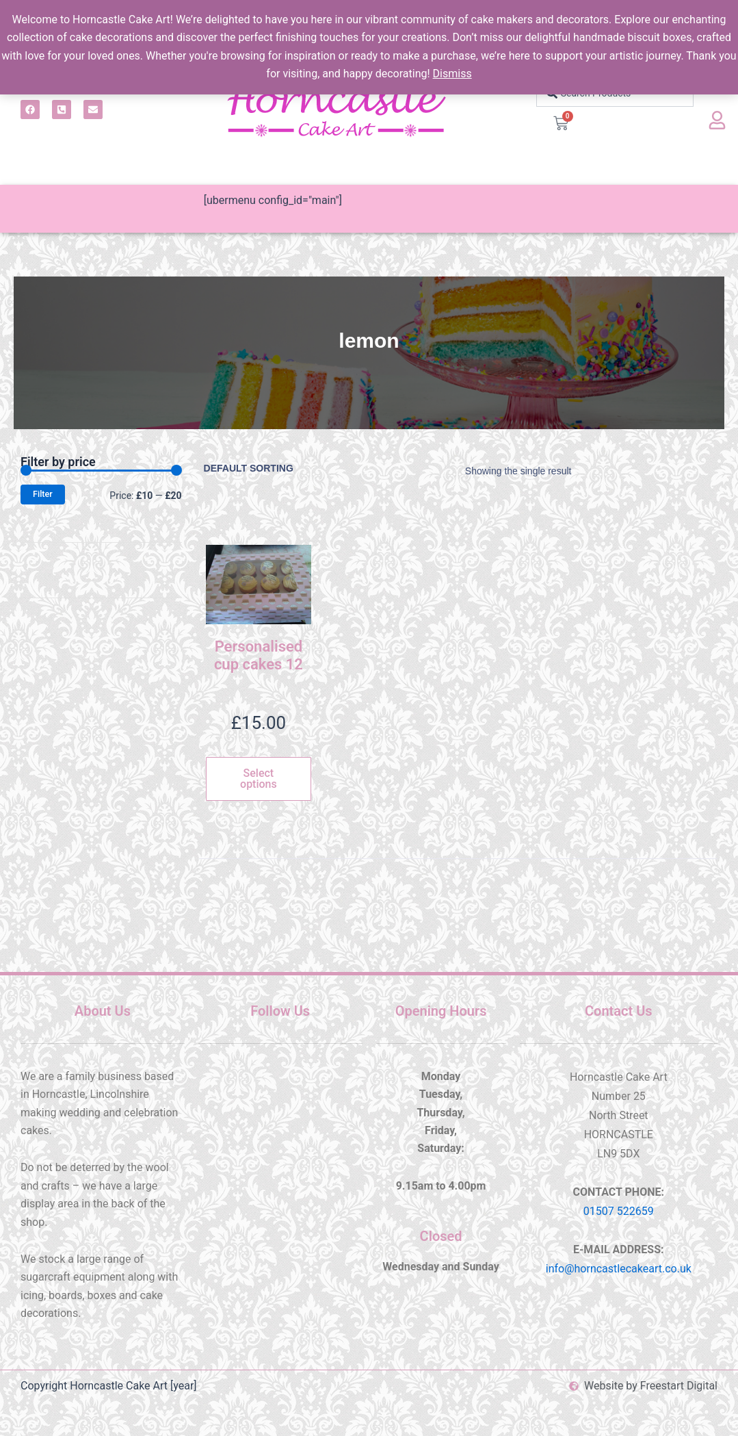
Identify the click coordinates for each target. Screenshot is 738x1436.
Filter (43, 494)
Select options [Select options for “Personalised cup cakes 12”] (258, 779)
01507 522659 (618, 1211)
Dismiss (452, 73)
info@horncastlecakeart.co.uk (618, 1268)
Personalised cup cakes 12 (258, 655)
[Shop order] (260, 468)
